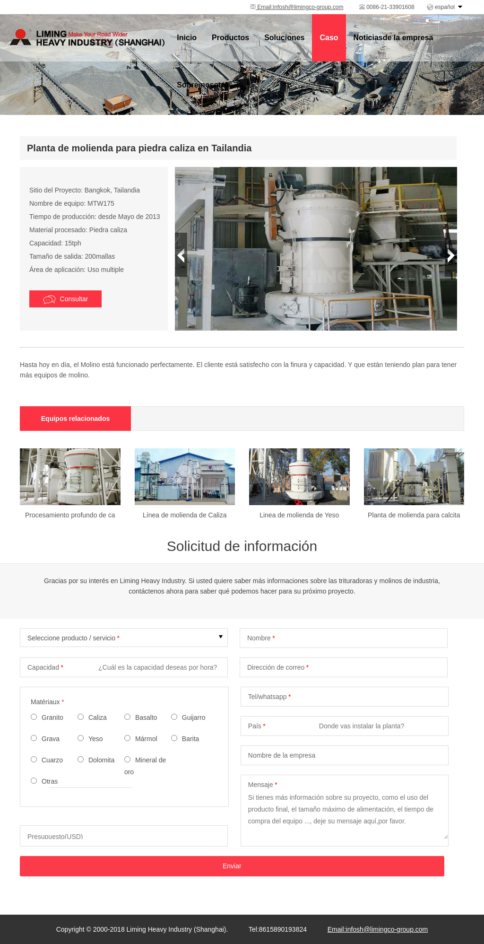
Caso (329, 38)
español (445, 7)
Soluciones (284, 38)
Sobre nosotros (205, 85)
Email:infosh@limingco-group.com (297, 7)
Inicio (187, 38)
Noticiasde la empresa (393, 38)
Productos (230, 38)
